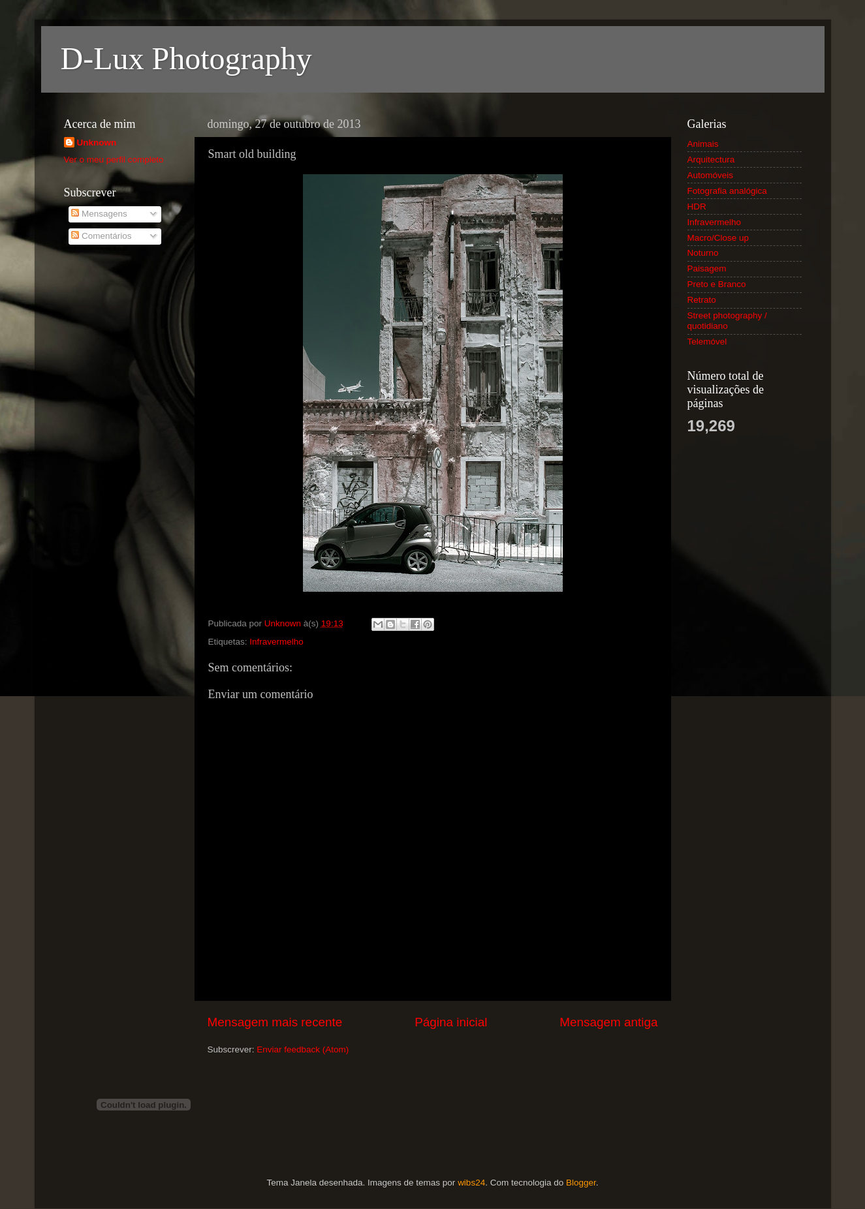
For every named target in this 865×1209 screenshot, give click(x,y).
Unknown (97, 142)
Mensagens (99, 214)
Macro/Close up (718, 238)
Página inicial (451, 1022)
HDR (696, 206)
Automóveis (710, 175)
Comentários (101, 236)
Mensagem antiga (608, 1022)
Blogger (581, 1182)
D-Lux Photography (186, 58)
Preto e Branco (716, 284)
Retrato (701, 300)
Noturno (703, 253)
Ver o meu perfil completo (114, 159)
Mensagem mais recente (275, 1022)
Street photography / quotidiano (727, 321)
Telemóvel (707, 341)
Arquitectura (711, 159)
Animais (703, 144)
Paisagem (707, 268)
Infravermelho (276, 642)
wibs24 (471, 1182)
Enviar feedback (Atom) (303, 1049)
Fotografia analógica (727, 191)
